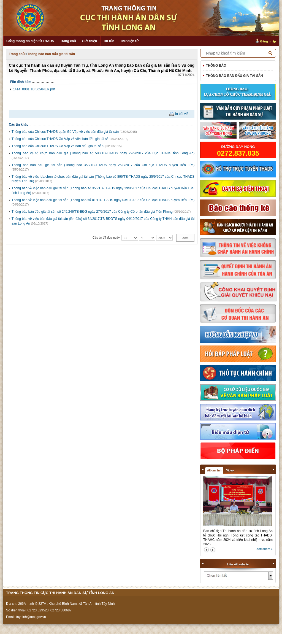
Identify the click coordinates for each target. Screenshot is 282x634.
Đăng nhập (268, 41)
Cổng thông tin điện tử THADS (30, 41)
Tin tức (108, 41)
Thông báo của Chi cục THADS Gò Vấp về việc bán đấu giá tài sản (61, 139)
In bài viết (182, 114)
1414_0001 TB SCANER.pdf (34, 89)
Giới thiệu (89, 41)
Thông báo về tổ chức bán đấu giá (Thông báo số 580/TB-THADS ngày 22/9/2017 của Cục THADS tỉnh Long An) (103, 153)
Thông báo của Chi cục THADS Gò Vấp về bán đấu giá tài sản (58, 146)
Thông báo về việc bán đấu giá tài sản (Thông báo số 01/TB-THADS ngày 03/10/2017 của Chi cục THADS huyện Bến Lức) (103, 200)
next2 (213, 550)
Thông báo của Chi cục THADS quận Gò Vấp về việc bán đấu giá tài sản (65, 132)
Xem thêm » (264, 549)
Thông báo (216, 66)
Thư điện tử (129, 41)
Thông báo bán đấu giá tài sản (51, 54)
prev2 (206, 550)
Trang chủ (68, 41)
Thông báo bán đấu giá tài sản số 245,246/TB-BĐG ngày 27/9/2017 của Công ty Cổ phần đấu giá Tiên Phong (92, 212)
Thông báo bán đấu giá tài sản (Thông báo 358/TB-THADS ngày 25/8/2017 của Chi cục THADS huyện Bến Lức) (103, 165)
